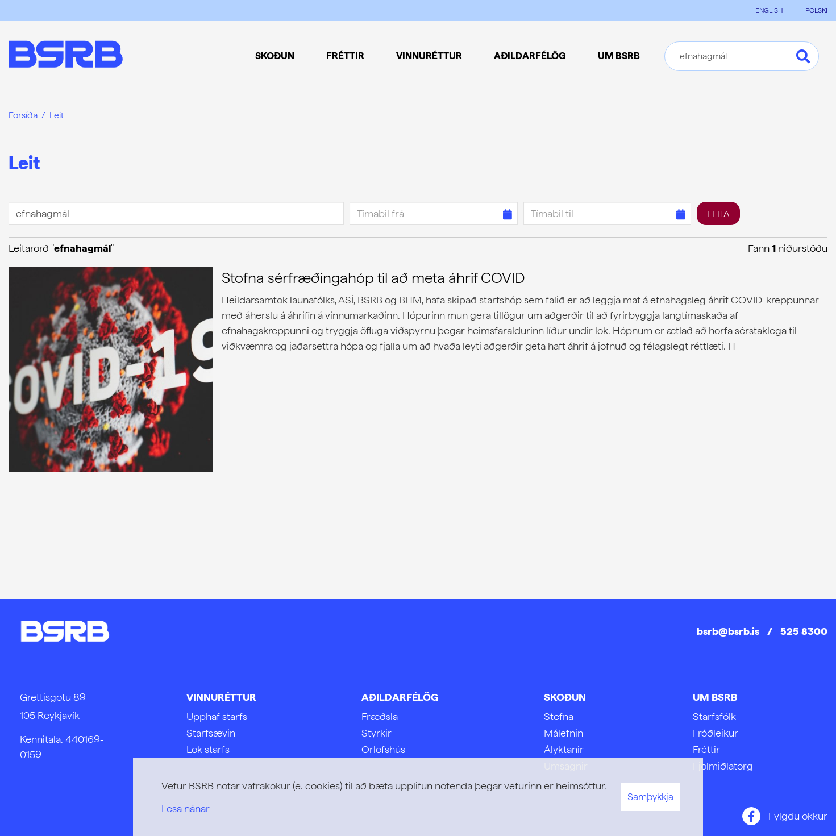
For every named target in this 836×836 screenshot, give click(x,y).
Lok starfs (208, 749)
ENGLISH (769, 10)
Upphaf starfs (216, 716)
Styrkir (376, 733)
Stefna (558, 716)
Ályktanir (564, 749)
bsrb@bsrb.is (728, 631)
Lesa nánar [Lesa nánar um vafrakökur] (185, 808)
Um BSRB (715, 697)
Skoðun (565, 697)
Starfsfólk (714, 716)
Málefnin (563, 733)
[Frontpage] (66, 56)
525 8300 (803, 631)
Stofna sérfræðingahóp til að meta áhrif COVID (373, 277)
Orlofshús (383, 749)
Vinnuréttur (221, 697)
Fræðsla (379, 716)
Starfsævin (210, 733)
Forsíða (23, 115)
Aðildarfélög (399, 697)
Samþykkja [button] (650, 796)
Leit (56, 115)
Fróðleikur (715, 733)
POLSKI (816, 10)
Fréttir (706, 749)
